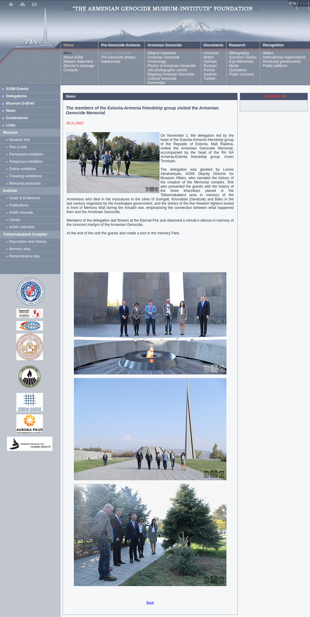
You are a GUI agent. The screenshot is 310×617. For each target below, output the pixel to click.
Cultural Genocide (161, 78)
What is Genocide (161, 53)
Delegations (16, 96)
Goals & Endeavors (24, 198)
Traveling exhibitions (26, 176)
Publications (19, 205)
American (211, 53)
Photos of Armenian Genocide (171, 66)
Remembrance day (24, 256)
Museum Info (19, 140)
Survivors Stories (243, 57)
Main (68, 53)
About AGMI (73, 57)
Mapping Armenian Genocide (170, 74)
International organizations (284, 57)
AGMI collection (22, 227)
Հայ (303, 3)
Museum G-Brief (20, 103)
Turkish (210, 78)
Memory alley (20, 249)
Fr (306, 11)
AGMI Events (17, 89)
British (209, 57)
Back (150, 602)
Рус (303, 7)
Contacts (71, 70)
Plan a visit (18, 147)
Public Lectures (241, 74)
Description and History (28, 242)
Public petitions (275, 66)
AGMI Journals (22, 212)
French (209, 70)
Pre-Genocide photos (118, 57)
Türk (291, 7)
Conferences (17, 118)
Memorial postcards (26, 183)
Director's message (79, 66)
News (10, 111)
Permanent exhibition (26, 154)
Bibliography (239, 53)
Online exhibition (23, 169)
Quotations (238, 70)
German (210, 61)
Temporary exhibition (26, 161)
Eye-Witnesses (241, 61)
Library (14, 220)
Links (10, 125)
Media (234, 66)
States (268, 53)
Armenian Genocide (163, 57)
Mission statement (78, 61)
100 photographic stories (167, 70)
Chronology (156, 61)
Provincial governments (282, 61)
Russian (210, 66)
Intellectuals (110, 61)
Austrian (210, 74)
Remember (156, 83)
